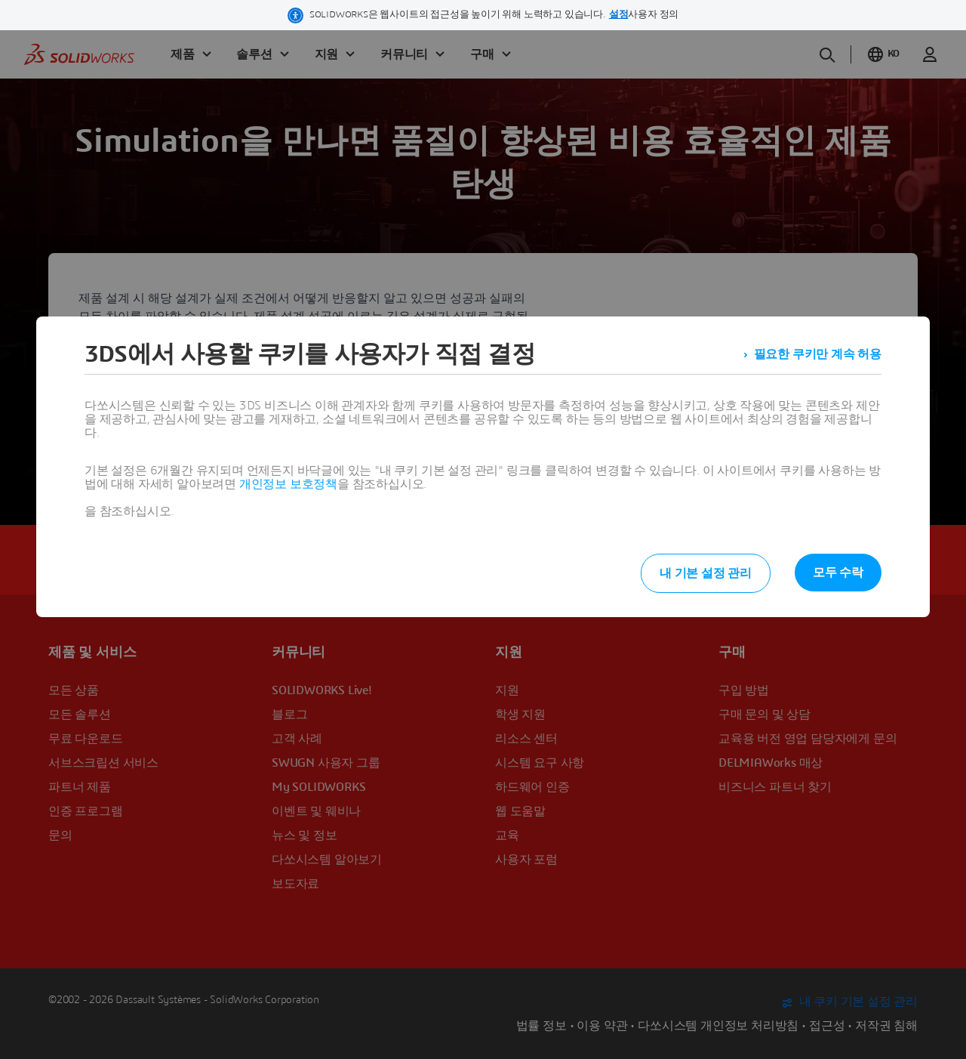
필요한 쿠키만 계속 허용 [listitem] (817, 354)
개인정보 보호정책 (288, 484)
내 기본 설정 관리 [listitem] (706, 573)
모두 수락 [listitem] (838, 573)
